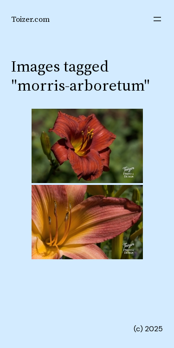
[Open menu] (157, 19)
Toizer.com (30, 19)
